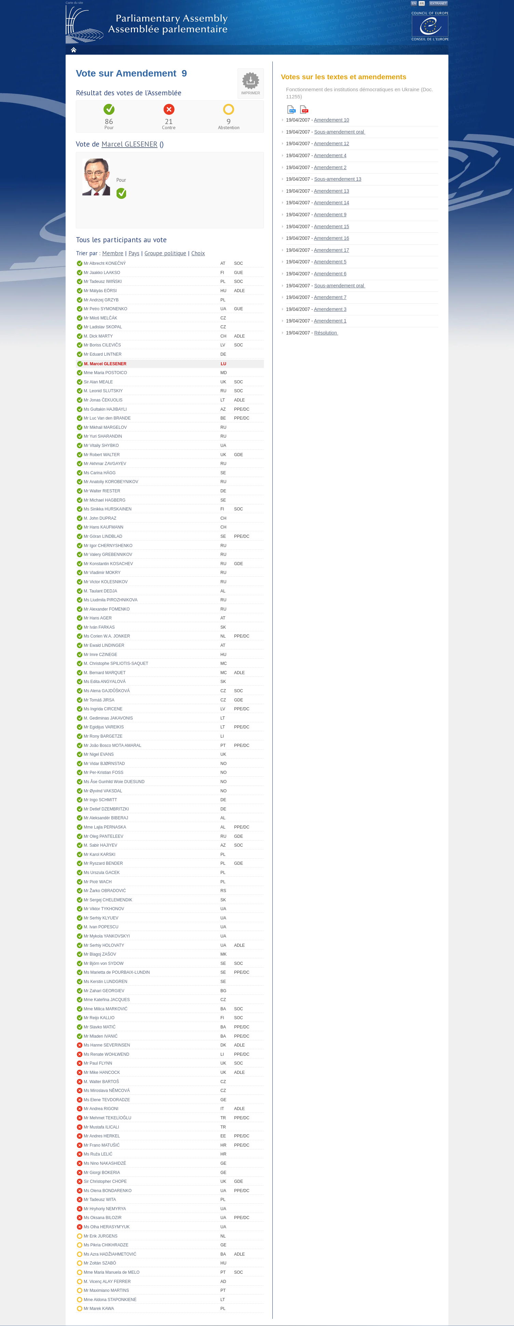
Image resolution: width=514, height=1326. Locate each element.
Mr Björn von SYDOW (104, 963)
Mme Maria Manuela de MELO (111, 1272)
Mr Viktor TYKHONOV (104, 908)
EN (414, 3)
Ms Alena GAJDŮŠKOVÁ (107, 690)
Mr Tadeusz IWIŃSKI (103, 281)
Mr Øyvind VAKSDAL (103, 791)
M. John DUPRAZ (100, 518)
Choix (198, 253)
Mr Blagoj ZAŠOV (100, 954)
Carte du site (74, 2)
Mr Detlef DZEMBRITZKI (106, 809)
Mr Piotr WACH (98, 881)
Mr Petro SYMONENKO (105, 308)
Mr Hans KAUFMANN (103, 527)
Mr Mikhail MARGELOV (105, 427)
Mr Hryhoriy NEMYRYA (105, 1208)
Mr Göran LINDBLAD (103, 536)
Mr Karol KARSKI (100, 854)
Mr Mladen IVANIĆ (101, 1036)
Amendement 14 (331, 202)
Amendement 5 (330, 261)
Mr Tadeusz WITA (100, 1199)
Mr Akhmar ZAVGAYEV (105, 463)
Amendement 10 (331, 120)
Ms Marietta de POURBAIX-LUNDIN (117, 972)
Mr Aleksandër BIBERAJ (106, 818)
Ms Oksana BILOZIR (103, 1217)
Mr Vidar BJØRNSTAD (104, 763)
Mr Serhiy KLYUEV (101, 918)
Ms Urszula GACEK (102, 872)
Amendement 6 (330, 273)
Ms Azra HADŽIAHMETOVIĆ (110, 1254)
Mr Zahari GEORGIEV (104, 990)
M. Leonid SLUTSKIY (103, 390)
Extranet (438, 3)
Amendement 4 (330, 155)
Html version (291, 109)
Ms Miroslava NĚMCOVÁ (107, 1090)
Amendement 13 (331, 191)
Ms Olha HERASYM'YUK (107, 1227)
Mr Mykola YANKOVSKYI (107, 936)
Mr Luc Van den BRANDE (107, 418)
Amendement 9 (330, 214)
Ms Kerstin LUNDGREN (105, 981)
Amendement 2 (330, 167)
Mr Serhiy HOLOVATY (104, 945)
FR (422, 3)
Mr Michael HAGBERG (104, 500)
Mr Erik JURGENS (101, 1236)
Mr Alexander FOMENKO (107, 609)
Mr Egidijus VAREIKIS (104, 727)
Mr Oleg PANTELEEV (103, 836)
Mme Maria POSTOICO (105, 372)
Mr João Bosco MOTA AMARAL (112, 745)
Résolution (326, 333)
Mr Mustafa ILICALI (101, 1127)
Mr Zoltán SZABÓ (100, 1263)
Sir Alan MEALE (98, 382)
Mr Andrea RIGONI (101, 1108)
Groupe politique (165, 253)
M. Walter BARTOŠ (101, 1081)
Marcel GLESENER (130, 144)
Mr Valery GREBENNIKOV (108, 554)
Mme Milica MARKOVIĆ (105, 1009)
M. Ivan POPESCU (101, 927)
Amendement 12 (331, 143)
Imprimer (250, 93)
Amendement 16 (331, 238)
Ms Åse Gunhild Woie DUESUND (114, 781)
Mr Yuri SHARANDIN (103, 436)
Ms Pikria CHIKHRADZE (106, 1245)
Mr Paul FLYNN (98, 1063)
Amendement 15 (331, 226)
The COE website (430, 26)
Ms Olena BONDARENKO (108, 1190)
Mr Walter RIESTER (102, 491)
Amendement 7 (330, 297)
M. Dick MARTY (98, 336)
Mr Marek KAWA (99, 1308)
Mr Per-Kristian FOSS (103, 772)
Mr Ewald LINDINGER (104, 645)
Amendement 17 (331, 250)
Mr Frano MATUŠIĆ (102, 1145)
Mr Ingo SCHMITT (100, 799)
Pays (133, 253)
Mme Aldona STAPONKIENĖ (110, 1299)
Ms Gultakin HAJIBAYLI (105, 409)
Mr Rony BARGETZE (103, 736)
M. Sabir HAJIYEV (100, 845)
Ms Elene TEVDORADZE (107, 1099)
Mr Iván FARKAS (99, 627)
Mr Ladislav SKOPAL (103, 327)
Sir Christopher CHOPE (105, 1181)
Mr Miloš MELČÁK (100, 318)
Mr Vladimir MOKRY (102, 572)
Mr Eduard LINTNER (103, 354)
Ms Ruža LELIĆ (98, 1154)
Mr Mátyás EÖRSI (100, 290)
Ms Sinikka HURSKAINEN (108, 509)
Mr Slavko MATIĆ (100, 1027)
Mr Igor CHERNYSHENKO (108, 545)
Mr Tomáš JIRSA (99, 700)
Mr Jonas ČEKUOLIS (103, 400)
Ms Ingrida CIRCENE (103, 709)
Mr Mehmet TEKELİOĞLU (107, 1118)
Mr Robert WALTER (102, 454)
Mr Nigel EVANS (99, 754)
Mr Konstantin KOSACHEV (108, 563)
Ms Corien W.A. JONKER (107, 636)
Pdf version (304, 109)
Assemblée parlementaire (148, 24)
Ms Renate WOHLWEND (106, 1054)
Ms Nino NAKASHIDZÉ (105, 1163)
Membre (112, 253)
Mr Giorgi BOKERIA (102, 1172)
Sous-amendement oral (339, 132)
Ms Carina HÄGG (100, 472)
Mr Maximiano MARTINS (106, 1290)
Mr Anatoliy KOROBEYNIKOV (111, 481)
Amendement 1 (330, 321)
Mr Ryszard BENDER (103, 863)
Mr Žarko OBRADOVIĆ (105, 890)
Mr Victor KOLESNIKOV (105, 581)
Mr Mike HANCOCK (102, 1072)
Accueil (73, 49)
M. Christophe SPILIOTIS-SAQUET (116, 663)
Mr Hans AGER (98, 618)
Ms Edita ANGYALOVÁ (105, 681)
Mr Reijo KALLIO (99, 1017)
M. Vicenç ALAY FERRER (107, 1281)
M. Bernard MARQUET (105, 672)
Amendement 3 (330, 309)
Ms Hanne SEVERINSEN (107, 1045)
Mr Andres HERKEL (102, 1136)
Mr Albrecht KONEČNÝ (105, 263)
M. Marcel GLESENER (105, 363)
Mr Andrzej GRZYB (101, 300)
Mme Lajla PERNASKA (105, 827)
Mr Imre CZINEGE (100, 654)
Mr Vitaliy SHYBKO (101, 445)
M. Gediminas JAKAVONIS (108, 718)
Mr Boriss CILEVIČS (102, 345)
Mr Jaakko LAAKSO (102, 272)
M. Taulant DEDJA (100, 591)
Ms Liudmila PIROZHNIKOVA (110, 600)
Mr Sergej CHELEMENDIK (108, 900)
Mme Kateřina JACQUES (107, 999)
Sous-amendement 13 (338, 179)
